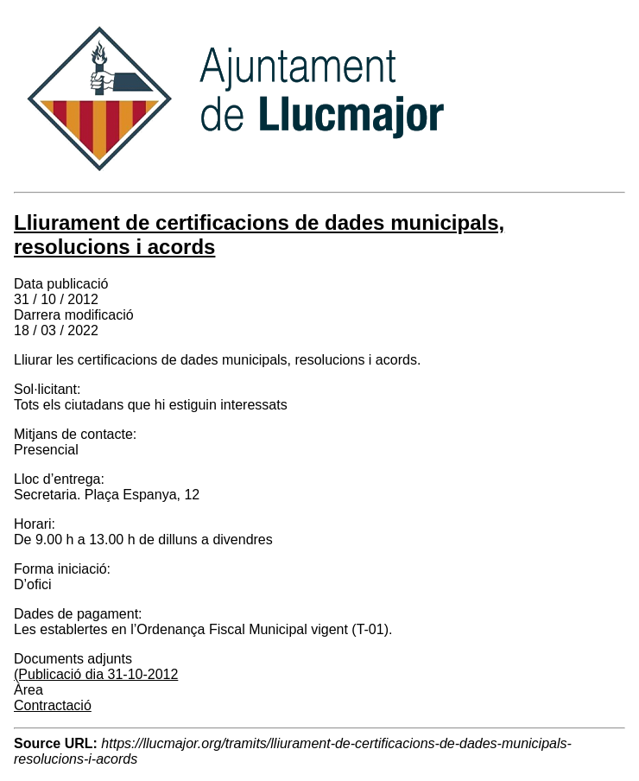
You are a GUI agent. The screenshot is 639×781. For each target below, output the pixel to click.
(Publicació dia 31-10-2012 (96, 674)
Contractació (53, 705)
